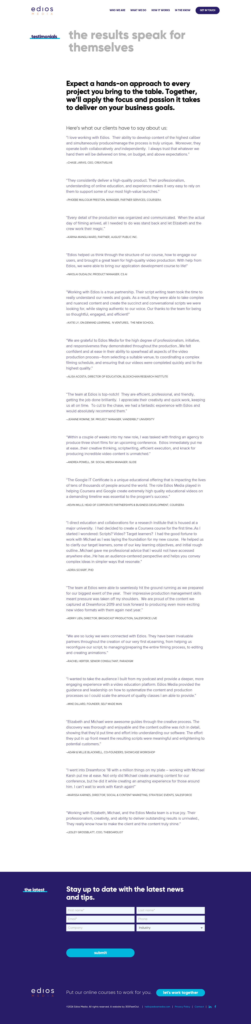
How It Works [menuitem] (160, 10)
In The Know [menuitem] (182, 10)
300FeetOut (132, 1007)
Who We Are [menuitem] (117, 10)
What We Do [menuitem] (138, 10)
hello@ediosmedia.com (157, 1007)
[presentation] (92, 940)
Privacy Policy (182, 1007)
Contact (199, 1007)
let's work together (180, 993)
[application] (163, 10)
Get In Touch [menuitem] (207, 10)
